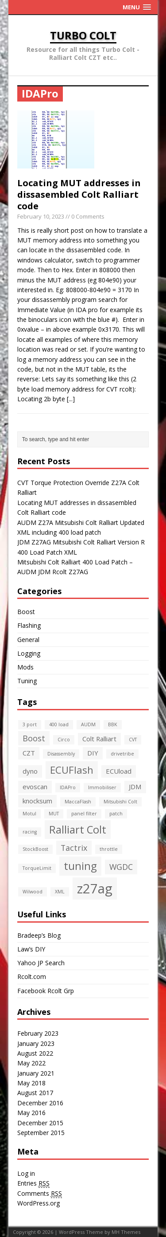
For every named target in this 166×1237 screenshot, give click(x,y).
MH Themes (126, 1232)
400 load (59, 724)
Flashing (29, 625)
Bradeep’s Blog (39, 935)
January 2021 (35, 1073)
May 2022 (31, 1063)
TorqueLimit (37, 868)
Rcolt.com (31, 976)
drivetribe (122, 754)
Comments (39, 1193)
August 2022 (35, 1053)
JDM (135, 786)
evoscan (35, 786)
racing (30, 832)
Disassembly (61, 754)
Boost (26, 611)
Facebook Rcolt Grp (45, 990)
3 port (30, 724)
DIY (92, 752)
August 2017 (35, 1092)
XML (60, 892)
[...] (71, 399)
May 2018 (31, 1083)
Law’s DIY (31, 949)
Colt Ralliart (99, 738)
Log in (26, 1173)
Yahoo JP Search (41, 963)
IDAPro (68, 787)
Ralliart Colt (77, 829)
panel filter (84, 813)
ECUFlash (71, 769)
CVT (133, 739)
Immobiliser (102, 787)
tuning (80, 866)
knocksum (37, 800)
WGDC (121, 866)
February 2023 (37, 1033)
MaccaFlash (78, 802)
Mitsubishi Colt (120, 802)
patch (116, 813)
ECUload (118, 771)
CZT (29, 752)
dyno (30, 771)
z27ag (94, 888)
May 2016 (31, 1112)
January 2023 (35, 1043)
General (28, 639)
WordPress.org (38, 1203)
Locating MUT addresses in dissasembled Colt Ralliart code (79, 194)
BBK (112, 724)
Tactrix (74, 847)
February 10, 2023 (40, 216)
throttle (109, 849)
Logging (28, 653)
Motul (29, 813)
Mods (25, 667)
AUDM (88, 724)
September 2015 (41, 1132)
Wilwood (32, 892)
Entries (33, 1183)
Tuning (27, 681)
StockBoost (35, 849)
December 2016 (40, 1103)
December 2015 (40, 1123)
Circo (64, 739)
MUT (54, 813)
